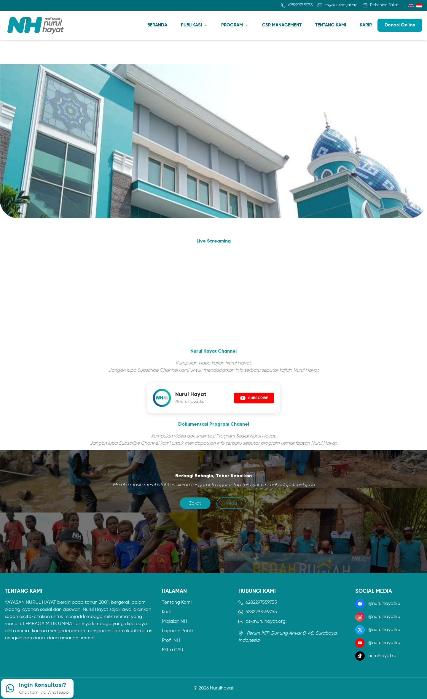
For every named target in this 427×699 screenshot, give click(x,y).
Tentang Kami (177, 602)
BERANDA (157, 25)
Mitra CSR (172, 650)
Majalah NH (174, 621)
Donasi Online (400, 25)
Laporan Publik (178, 631)
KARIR (366, 25)
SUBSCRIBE (254, 398)
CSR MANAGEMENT (282, 25)
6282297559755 (257, 602)
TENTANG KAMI (330, 25)
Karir (166, 612)
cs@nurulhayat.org (262, 621)
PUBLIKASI (191, 25)
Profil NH (171, 640)
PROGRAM (232, 25)
